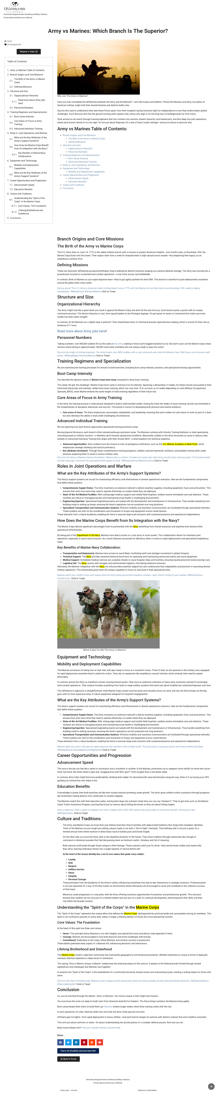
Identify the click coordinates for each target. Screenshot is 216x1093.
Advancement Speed (24, 185)
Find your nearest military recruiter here (101, 1027)
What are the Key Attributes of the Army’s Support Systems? (30, 139)
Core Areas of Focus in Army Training (28, 123)
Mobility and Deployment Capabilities (26, 167)
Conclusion (15, 218)
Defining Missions (23, 86)
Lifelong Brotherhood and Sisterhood (30, 212)
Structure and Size (19, 91)
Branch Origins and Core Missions (26, 74)
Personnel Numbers (23, 107)
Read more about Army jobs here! (31, 102)
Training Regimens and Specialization (28, 112)
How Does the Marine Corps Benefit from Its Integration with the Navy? (31, 147)
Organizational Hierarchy (26, 95)
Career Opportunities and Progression (28, 180)
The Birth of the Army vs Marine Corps (29, 81)
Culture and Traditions (21, 193)
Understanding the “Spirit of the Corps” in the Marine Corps (29, 200)
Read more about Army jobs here (81, 331)
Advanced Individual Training (28, 128)
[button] (60, 1042)
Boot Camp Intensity (24, 116)
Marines (108, 1006)
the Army (118, 343)
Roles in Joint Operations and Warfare (28, 133)
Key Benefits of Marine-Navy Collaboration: (32, 155)
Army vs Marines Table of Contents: (27, 70)
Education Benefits (23, 189)
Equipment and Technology (23, 160)
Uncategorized (14, 44)
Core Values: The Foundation (32, 206)
